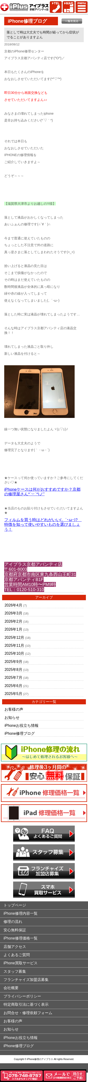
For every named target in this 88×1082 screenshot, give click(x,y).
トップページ (15, 905)
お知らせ (11, 718)
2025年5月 (13, 694)
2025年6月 (13, 686)
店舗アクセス (15, 947)
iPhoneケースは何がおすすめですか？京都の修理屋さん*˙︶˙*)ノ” (42, 492)
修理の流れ (13, 922)
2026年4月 (13, 605)
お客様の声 (13, 709)
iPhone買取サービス (21, 963)
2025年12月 (14, 638)
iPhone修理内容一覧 (21, 913)
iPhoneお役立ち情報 (21, 725)
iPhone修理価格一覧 (21, 938)
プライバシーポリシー (22, 996)
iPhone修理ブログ (19, 733)
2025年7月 (13, 678)
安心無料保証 (15, 930)
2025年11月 (14, 645)
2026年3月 (13, 613)
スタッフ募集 (15, 971)
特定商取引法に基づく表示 (26, 1004)
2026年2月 (13, 621)
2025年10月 (14, 653)
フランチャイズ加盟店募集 (26, 980)
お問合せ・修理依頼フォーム (28, 1013)
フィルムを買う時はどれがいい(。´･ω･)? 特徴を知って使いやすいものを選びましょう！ (42, 525)
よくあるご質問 (17, 955)
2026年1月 (13, 629)
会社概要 (11, 988)
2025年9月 (13, 662)
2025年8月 (13, 670)
